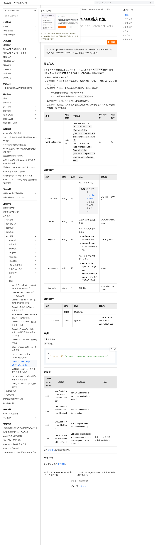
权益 (52, 4)
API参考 (92, 18)
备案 (126, 4)
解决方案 (43, 4)
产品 (35, 4)
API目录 (101, 18)
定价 (58, 4)
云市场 (66, 4)
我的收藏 (110, 35)
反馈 (83, 495)
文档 (120, 4)
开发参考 (83, 18)
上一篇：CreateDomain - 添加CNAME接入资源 (58, 482)
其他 (108, 18)
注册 (139, 4)
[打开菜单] (4, 4)
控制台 (132, 4)
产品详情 (96, 35)
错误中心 (51, 459)
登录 (149, 4)
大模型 (28, 4)
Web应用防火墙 (20, 11)
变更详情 (61, 473)
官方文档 (7, 11)
